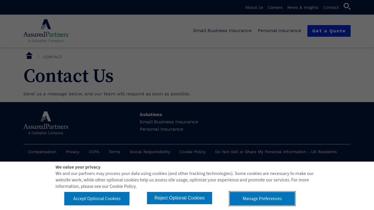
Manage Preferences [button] (262, 198)
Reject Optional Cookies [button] (180, 197)
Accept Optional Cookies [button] (96, 198)
